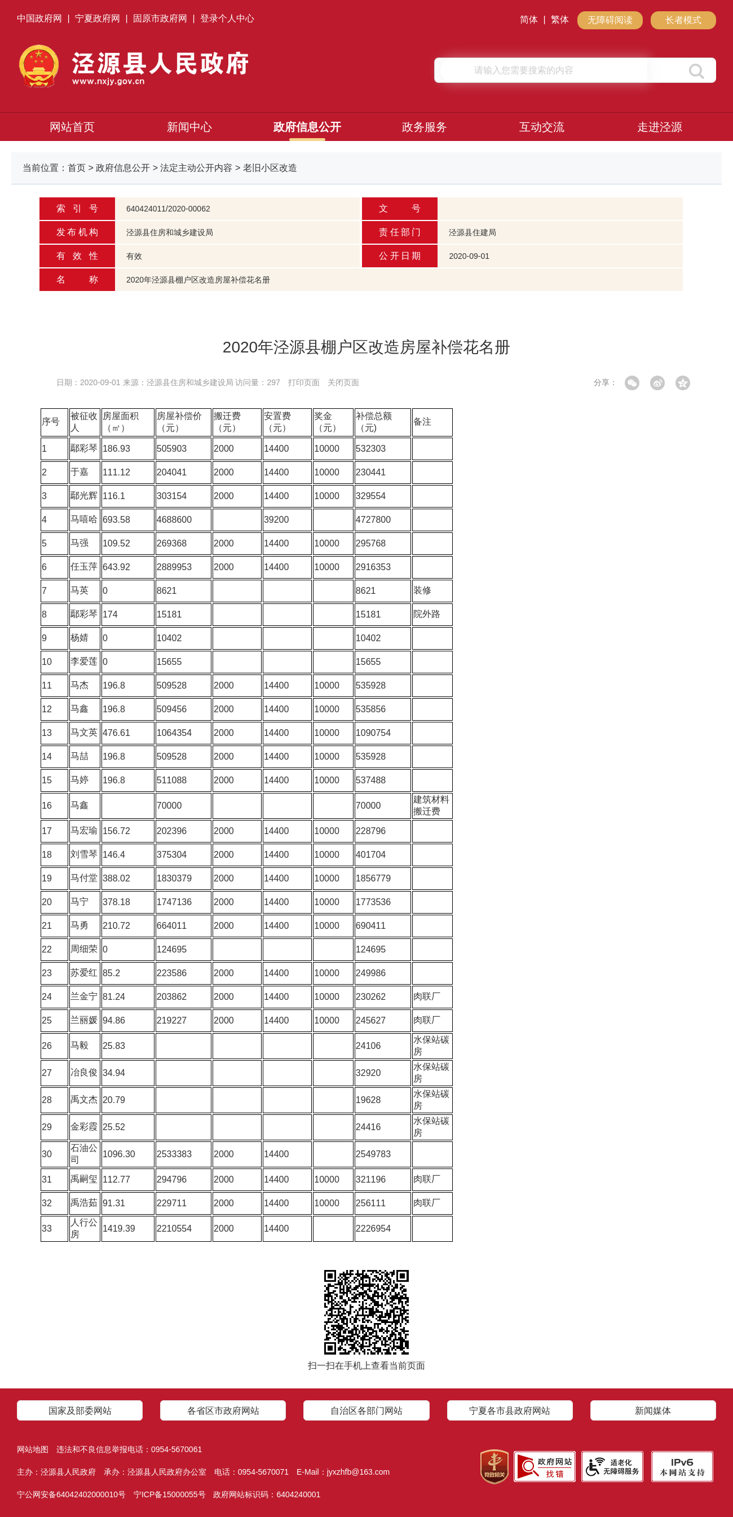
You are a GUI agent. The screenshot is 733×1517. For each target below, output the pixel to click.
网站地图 (32, 1449)
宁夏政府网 (97, 18)
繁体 (560, 19)
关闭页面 (343, 382)
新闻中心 (189, 127)
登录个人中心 (227, 18)
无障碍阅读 (610, 20)
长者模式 (683, 20)
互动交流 (541, 127)
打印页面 (304, 382)
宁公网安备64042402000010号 (71, 1494)
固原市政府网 (160, 18)
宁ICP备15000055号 (170, 1494)
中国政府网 (39, 18)
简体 (529, 19)
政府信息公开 (307, 127)
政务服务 (424, 127)
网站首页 (72, 127)
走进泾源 (659, 127)
